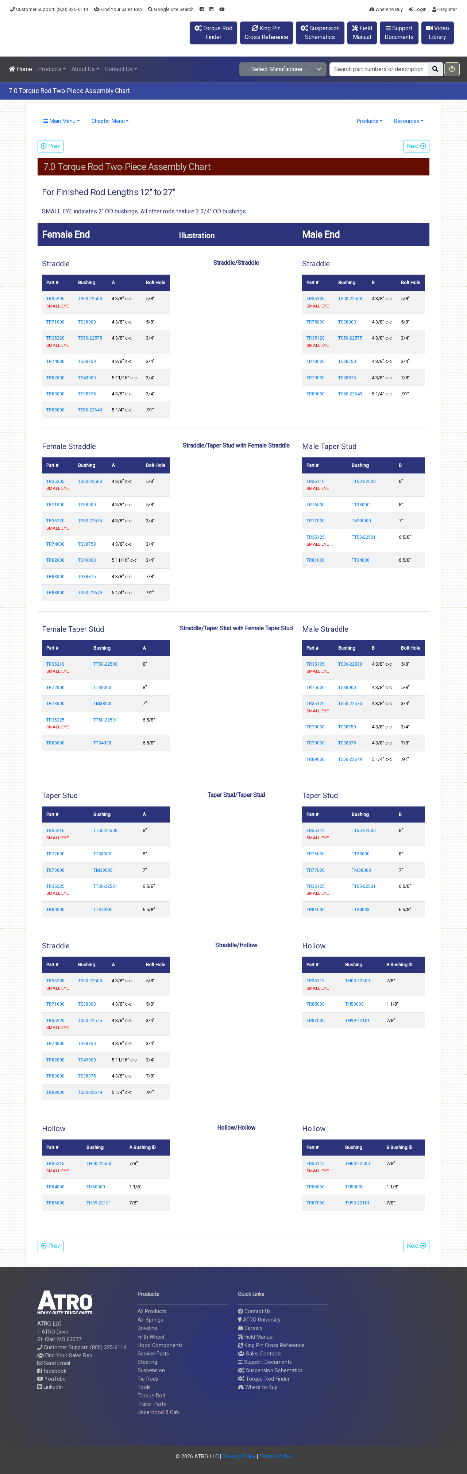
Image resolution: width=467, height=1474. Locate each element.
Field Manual (256, 1337)
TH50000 (354, 1004)
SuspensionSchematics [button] (320, 32)
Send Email (53, 1363)
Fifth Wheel (151, 1337)
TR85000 (315, 1004)
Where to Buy (386, 9)
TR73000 (55, 703)
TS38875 (87, 393)
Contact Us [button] (119, 69)
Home (20, 69)
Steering (147, 1362)
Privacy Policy (239, 1457)
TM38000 (361, 520)
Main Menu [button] (59, 121)
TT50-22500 (364, 481)
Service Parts (153, 1354)
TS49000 (87, 377)
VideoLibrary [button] (437, 32)
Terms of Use (275, 1457)
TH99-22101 (357, 1020)
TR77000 (315, 520)
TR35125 (315, 537)
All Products (152, 1311)
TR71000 (55, 322)
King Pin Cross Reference (271, 1345)
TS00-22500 (90, 298)
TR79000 (315, 377)
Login (418, 9)
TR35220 (55, 338)
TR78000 (315, 361)
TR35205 (55, 298)
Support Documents (265, 1362)
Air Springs (150, 1320)
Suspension (151, 1370)
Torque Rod (151, 1396)
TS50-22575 (90, 338)
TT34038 (361, 560)
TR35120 (315, 338)
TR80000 (55, 743)
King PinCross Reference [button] (266, 32)
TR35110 (315, 481)
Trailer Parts (152, 1404)
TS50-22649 (90, 410)
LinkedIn (50, 1387)
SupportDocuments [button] (399, 32)
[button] (452, 69)
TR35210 (55, 664)
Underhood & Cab (158, 1412)
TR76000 (315, 504)
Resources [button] (406, 121)
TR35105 (315, 298)
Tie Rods (148, 1379)
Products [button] (49, 69)
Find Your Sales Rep (118, 9)
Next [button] (416, 146)
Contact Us (254, 1311)
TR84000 (55, 1186)
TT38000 (361, 504)
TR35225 (55, 720)
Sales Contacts (260, 1354)
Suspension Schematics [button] (270, 1370)
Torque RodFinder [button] (213, 32)
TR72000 (55, 687)
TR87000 (315, 1020)
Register (444, 9)
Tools (144, 1387)
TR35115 (315, 980)
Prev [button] (50, 146)
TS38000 (87, 322)
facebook (51, 1371)
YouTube (51, 1379)
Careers (250, 1328)
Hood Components (160, 1345)
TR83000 (55, 393)
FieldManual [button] (362, 32)
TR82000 (55, 377)
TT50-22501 (364, 537)
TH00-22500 (357, 980)
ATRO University (259, 1320)
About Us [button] (83, 69)
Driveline (147, 1328)
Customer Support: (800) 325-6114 (49, 9)
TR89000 (315, 393)
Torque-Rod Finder (264, 1379)
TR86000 (55, 1203)
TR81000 (315, 560)
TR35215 (55, 1163)
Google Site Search (171, 9)
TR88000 (55, 410)
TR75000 (315, 322)
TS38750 (87, 361)
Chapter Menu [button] (108, 121)
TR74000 (55, 361)
